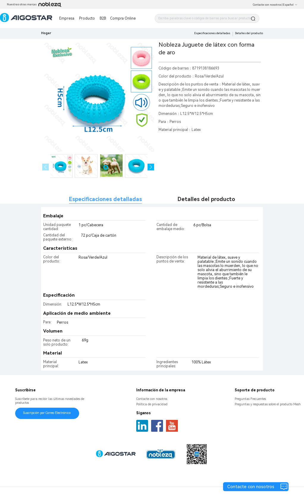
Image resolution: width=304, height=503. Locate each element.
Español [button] (290, 4)
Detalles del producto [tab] (206, 199)
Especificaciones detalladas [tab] (105, 199)
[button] (151, 167)
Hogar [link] (46, 33)
